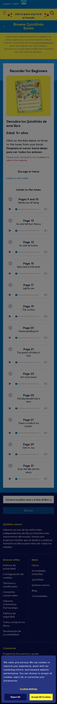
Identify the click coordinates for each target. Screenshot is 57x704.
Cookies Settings (28, 689)
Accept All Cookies (41, 697)
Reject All (15, 697)
